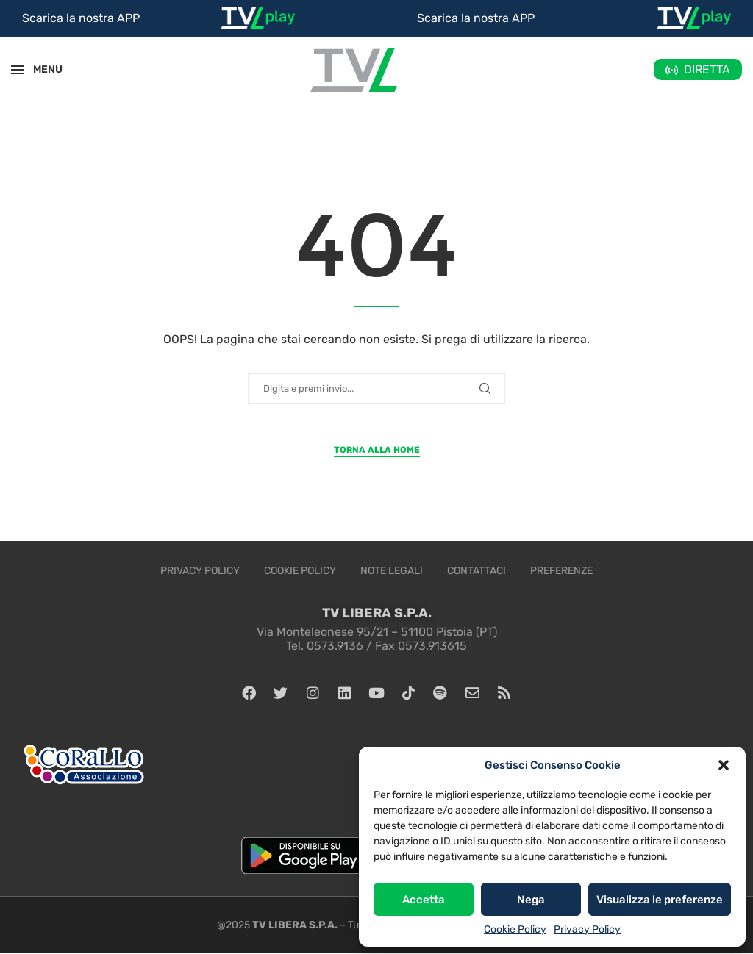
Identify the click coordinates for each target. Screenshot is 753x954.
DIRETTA (707, 69)
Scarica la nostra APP (81, 18)
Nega (531, 899)
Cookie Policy (515, 929)
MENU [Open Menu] (39, 69)
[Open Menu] (17, 69)
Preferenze (561, 570)
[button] (723, 765)
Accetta (423, 899)
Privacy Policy (587, 929)
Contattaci (476, 570)
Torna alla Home (377, 450)
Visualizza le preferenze (659, 899)
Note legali (391, 570)
